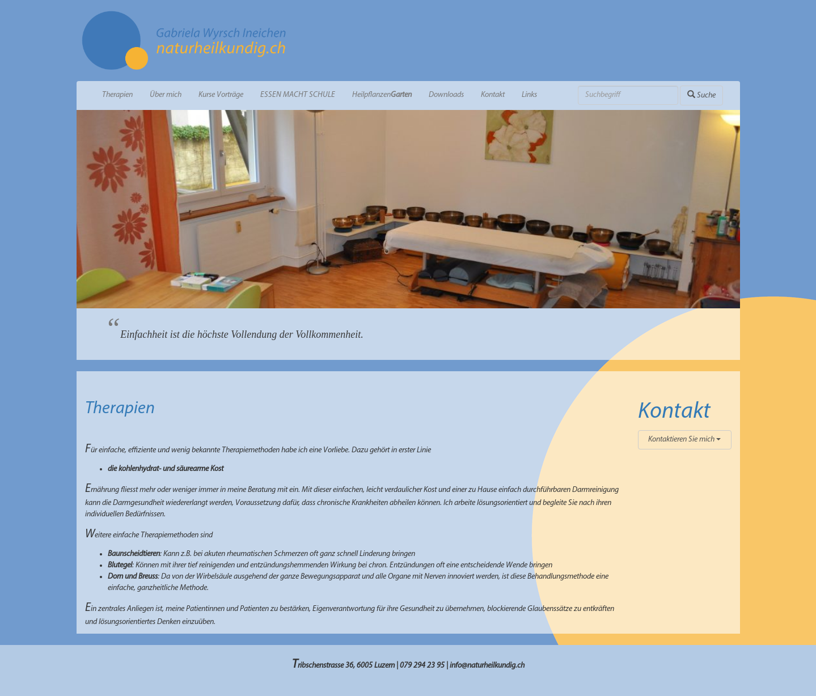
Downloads (446, 95)
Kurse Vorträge (220, 95)
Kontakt (493, 95)
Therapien (117, 95)
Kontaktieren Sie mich (684, 439)
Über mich (165, 95)
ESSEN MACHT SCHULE (297, 95)
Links (529, 95)
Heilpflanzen (382, 95)
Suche (701, 95)
